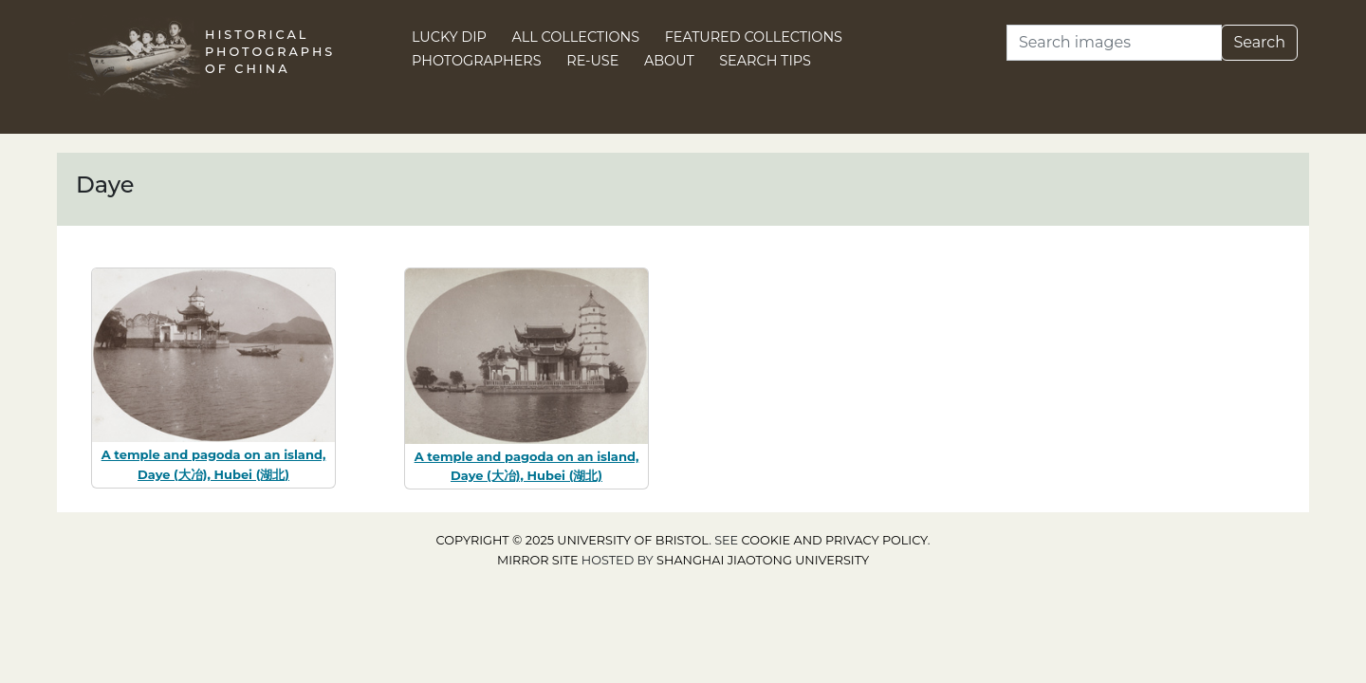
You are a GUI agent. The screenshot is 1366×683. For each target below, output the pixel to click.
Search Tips (765, 60)
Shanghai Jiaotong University (762, 560)
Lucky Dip (449, 37)
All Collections (576, 37)
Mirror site (538, 560)
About (669, 60)
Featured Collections (753, 37)
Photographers (477, 60)
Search (1259, 42)
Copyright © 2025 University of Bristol (573, 540)
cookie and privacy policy (835, 540)
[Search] (1114, 43)
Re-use (592, 60)
